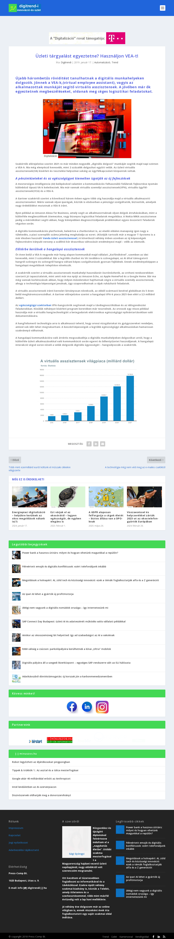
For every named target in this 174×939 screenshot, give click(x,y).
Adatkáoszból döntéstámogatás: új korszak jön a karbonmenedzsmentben (67, 668)
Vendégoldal (142, 935)
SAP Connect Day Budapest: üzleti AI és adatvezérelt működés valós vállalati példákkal (74, 613)
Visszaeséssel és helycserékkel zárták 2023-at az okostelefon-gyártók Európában (143, 508)
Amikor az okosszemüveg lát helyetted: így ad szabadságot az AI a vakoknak (68, 627)
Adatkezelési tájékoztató (24, 848)
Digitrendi (66, 54)
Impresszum (16, 826)
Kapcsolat (15, 833)
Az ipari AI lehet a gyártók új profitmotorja (48, 585)
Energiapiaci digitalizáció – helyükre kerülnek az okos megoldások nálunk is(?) (28, 508)
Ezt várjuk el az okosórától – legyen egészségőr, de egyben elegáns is (65, 508)
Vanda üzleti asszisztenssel (60, 230)
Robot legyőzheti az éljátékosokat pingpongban (41, 760)
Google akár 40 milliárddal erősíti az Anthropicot (41, 777)
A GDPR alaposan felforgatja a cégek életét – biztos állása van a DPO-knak (106, 508)
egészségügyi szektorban (35, 297)
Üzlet (114, 935)
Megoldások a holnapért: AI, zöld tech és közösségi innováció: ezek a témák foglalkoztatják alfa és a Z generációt (90, 572)
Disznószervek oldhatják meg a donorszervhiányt (41, 793)
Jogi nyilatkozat (18, 841)
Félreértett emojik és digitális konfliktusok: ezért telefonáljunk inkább (64, 558)
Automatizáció (102, 54)
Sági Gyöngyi (76, 852)
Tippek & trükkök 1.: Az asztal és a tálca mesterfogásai (45, 768)
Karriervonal (126, 935)
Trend (115, 54)
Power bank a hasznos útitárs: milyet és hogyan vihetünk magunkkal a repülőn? (70, 544)
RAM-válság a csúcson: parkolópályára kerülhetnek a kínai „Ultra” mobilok (66, 640)
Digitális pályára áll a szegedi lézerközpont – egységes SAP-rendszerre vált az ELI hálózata (76, 654)
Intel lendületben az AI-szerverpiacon (34, 785)
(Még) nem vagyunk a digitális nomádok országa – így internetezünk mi (65, 599)
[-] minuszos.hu (26, 752)
